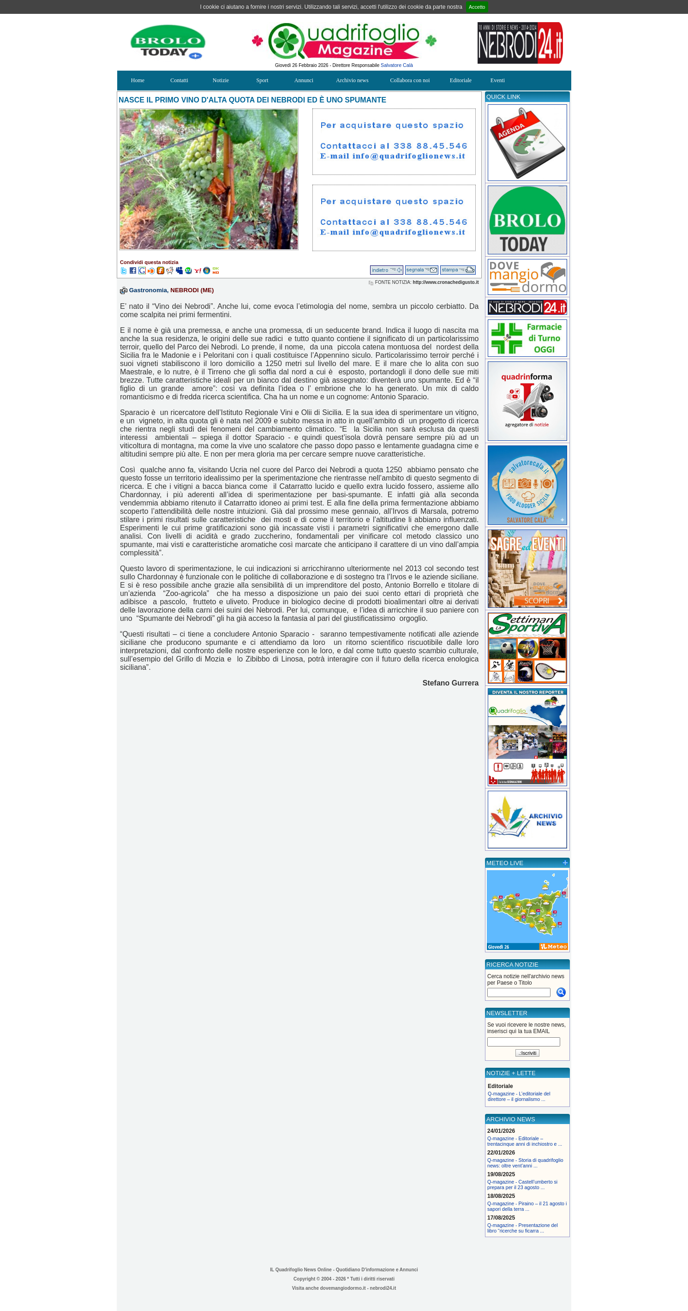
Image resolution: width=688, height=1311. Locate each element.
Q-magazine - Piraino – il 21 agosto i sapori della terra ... (527, 1206)
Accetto (477, 7)
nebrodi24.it (383, 1288)
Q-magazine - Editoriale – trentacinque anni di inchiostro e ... (524, 1141)
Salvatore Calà (397, 65)
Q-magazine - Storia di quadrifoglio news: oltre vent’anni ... (525, 1162)
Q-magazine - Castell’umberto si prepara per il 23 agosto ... (522, 1184)
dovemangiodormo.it (343, 1288)
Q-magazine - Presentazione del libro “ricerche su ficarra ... (522, 1227)
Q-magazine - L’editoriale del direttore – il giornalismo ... (519, 1096)
